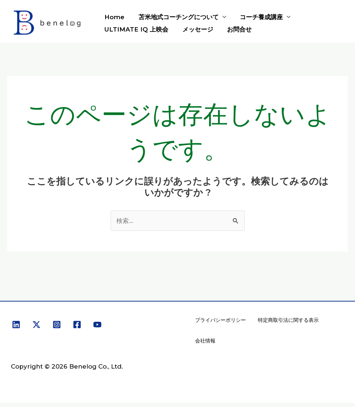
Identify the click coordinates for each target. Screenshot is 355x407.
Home (114, 17)
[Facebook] (77, 325)
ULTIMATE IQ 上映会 (136, 29)
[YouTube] (97, 325)
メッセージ (195, 29)
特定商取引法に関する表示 (287, 321)
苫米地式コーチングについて (176, 17)
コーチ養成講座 (257, 17)
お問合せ (235, 29)
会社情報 (205, 344)
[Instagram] (57, 325)
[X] (36, 325)
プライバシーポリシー (220, 321)
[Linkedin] (16, 325)
